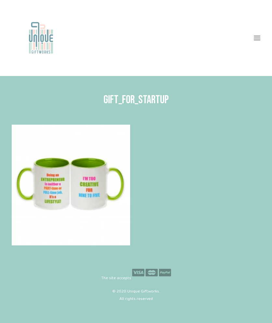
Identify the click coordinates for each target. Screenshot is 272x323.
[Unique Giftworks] (136, 38)
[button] (257, 38)
